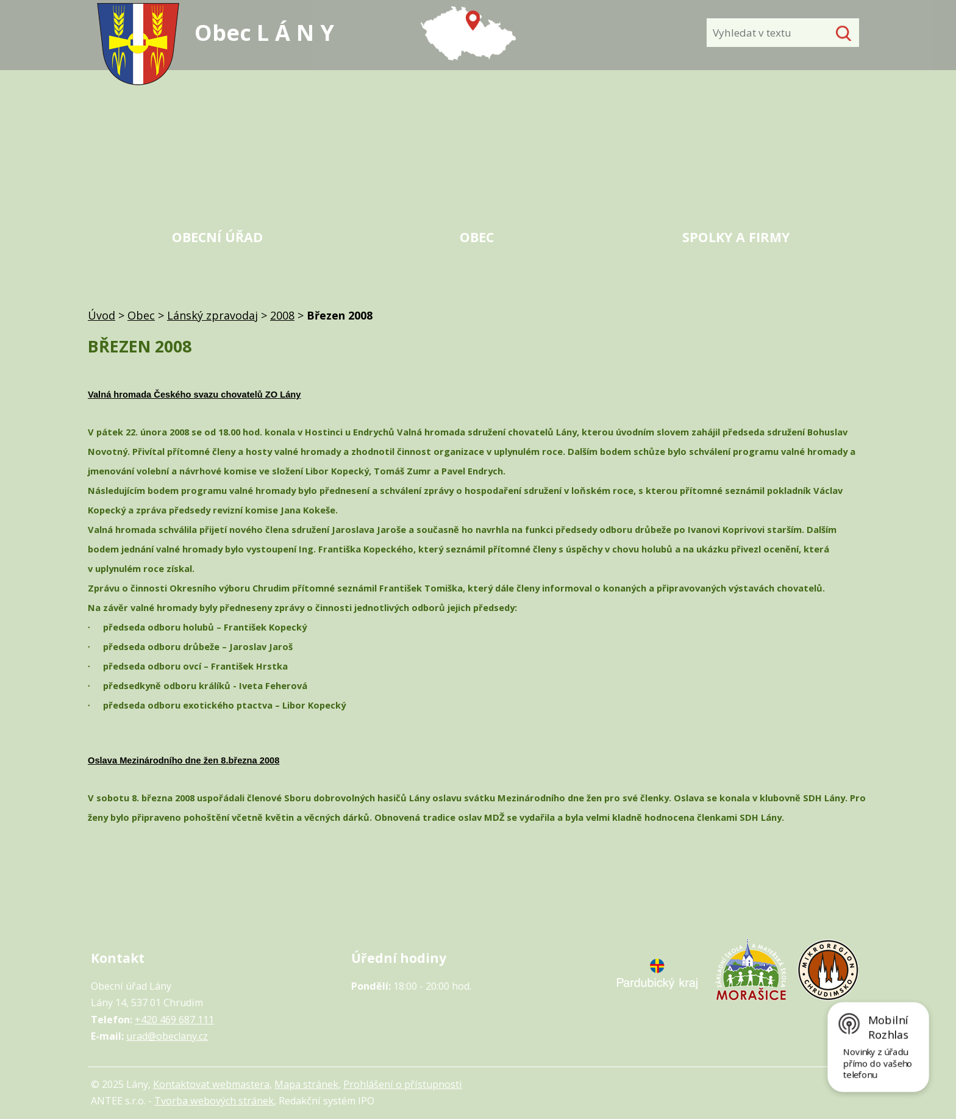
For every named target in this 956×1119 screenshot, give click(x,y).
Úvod (101, 315)
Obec (477, 237)
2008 (282, 315)
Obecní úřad (217, 237)
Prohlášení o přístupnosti (402, 1084)
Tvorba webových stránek (214, 1100)
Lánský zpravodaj (212, 315)
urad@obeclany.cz (167, 1036)
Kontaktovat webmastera (211, 1084)
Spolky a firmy (736, 237)
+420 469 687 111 (174, 1019)
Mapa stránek (306, 1084)
